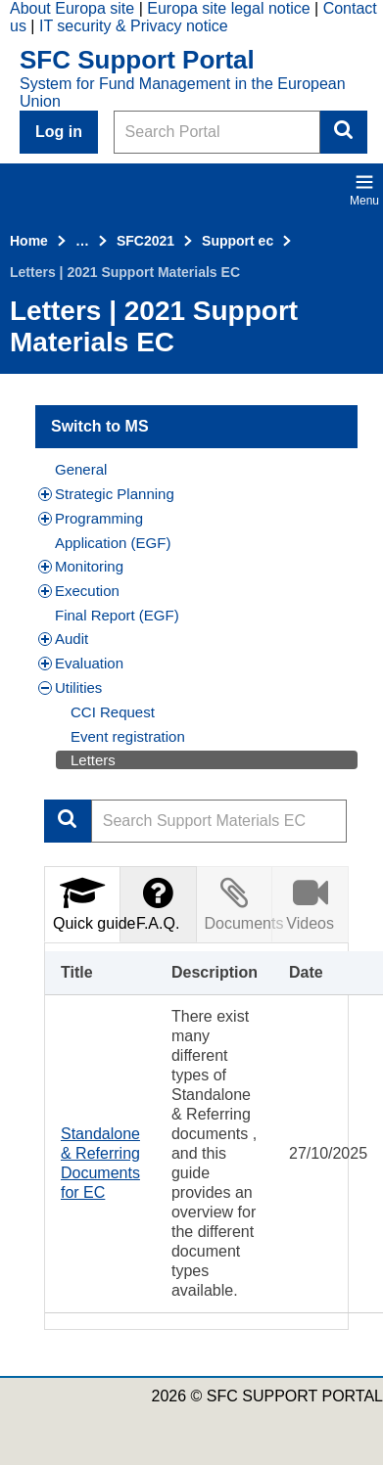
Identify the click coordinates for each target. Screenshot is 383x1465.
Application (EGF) (112, 542)
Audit (63, 638)
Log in (58, 131)
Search (343, 132)
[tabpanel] (196, 1136)
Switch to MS (100, 426)
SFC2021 (145, 241)
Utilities (70, 687)
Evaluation (80, 663)
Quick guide (86, 903)
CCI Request (113, 712)
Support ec (237, 241)
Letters (93, 760)
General (81, 469)
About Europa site (72, 8)
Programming (90, 518)
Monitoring (80, 566)
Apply (67, 821)
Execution (79, 590)
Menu (364, 189)
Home (29, 241)
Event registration (128, 736)
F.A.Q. (157, 903)
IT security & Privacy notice (133, 26)
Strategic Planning (106, 493)
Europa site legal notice (228, 8)
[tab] (82, 903)
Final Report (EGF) (117, 615)
